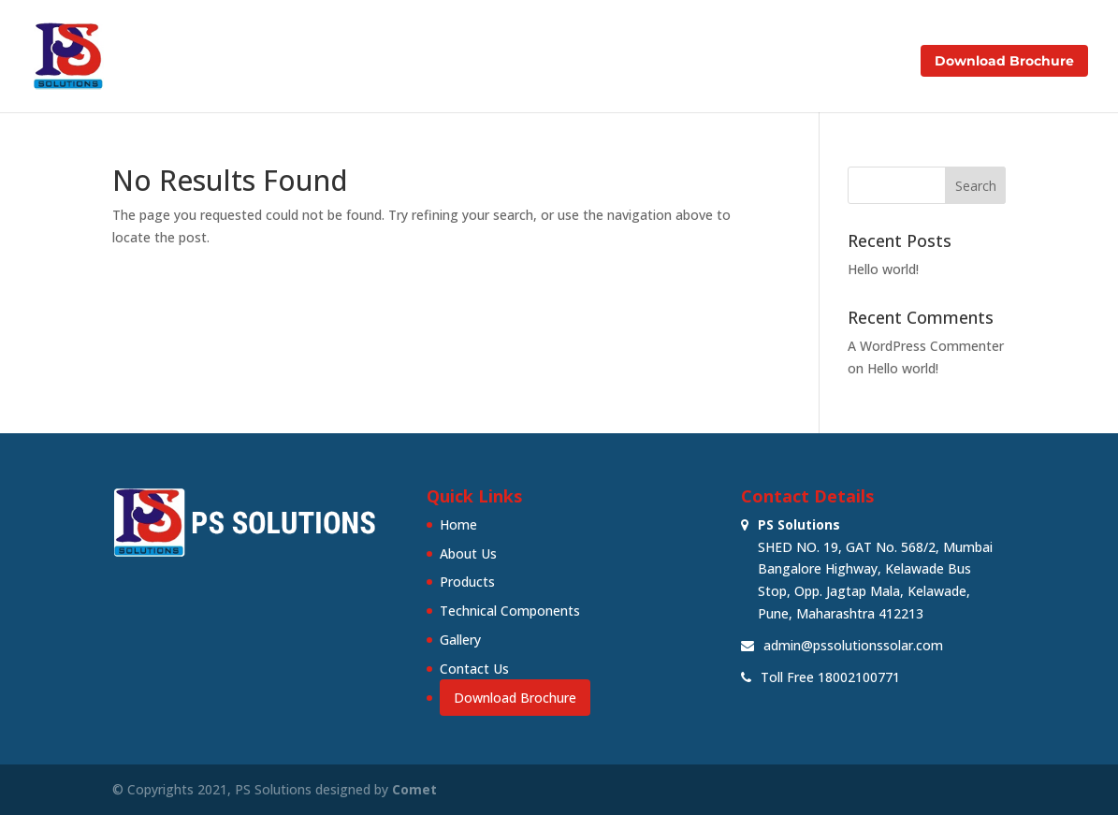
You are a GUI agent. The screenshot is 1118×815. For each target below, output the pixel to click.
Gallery (773, 61)
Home (348, 61)
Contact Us (858, 61)
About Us (425, 61)
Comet (414, 789)
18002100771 (859, 677)
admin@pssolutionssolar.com (853, 645)
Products (512, 61)
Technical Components (646, 61)
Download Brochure (1004, 60)
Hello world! (883, 269)
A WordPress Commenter (926, 346)
